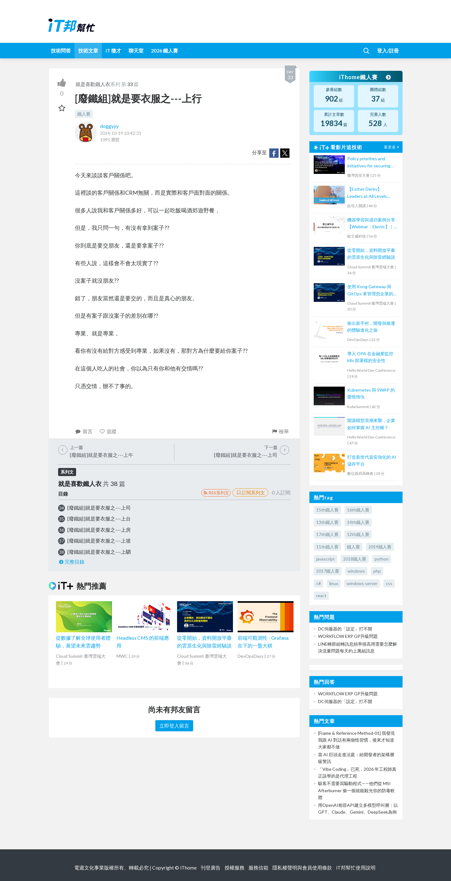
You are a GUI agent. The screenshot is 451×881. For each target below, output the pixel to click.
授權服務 (234, 867)
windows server (362, 583)
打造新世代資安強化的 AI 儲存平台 (371, 460)
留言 (84, 431)
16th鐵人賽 (358, 509)
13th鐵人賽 (327, 522)
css (389, 583)
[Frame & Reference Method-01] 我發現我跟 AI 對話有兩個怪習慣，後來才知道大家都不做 (356, 740)
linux (333, 583)
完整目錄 (71, 562)
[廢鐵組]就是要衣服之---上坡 (99, 540)
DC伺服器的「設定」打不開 (345, 628)
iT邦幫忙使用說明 (356, 867)
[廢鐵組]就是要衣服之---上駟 (99, 552)
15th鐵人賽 (327, 509)
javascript (325, 558)
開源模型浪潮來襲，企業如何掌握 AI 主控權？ (371, 424)
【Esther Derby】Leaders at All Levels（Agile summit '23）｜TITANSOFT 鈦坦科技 (369, 193)
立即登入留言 (174, 726)
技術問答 (61, 50)
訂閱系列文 (250, 492)
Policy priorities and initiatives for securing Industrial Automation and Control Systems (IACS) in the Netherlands (368, 162)
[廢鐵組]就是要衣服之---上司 (99, 508)
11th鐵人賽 (327, 546)
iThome (188, 867)
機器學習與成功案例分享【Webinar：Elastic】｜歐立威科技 (371, 223)
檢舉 (280, 431)
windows (356, 571)
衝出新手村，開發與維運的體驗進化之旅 (371, 326)
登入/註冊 (388, 50)
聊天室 (136, 50)
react (321, 595)
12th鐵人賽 (358, 534)
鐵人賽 (83, 113)
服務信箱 (258, 867)
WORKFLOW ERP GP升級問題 (348, 636)
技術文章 (88, 50)
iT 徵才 (113, 50)
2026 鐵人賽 (164, 50)
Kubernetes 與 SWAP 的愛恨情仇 (371, 393)
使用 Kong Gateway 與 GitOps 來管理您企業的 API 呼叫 (370, 290)
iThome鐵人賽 (364, 77)
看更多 (392, 147)
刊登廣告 (211, 867)
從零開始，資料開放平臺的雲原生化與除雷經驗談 (371, 253)
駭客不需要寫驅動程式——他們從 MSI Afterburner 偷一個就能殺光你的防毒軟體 (356, 790)
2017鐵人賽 (327, 571)
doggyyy (109, 126)
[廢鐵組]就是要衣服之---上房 (99, 530)
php (377, 571)
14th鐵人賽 (358, 522)
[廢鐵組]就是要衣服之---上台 (99, 518)
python (382, 558)
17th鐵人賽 (327, 534)
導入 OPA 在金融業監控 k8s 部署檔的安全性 (370, 357)
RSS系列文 (216, 492)
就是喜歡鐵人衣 (92, 84)
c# (318, 583)
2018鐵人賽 (354, 558)
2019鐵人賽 (379, 546)
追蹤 (108, 431)
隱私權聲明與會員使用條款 (302, 867)
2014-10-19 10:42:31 (120, 133)
